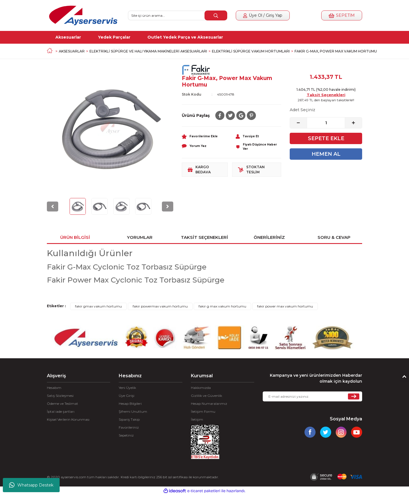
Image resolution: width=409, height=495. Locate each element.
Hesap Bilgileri (130, 403)
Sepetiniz (126, 435)
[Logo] (83, 15)
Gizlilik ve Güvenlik (206, 395)
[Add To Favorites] (204, 136)
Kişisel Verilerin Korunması (68, 419)
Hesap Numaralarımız (209, 403)
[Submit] (353, 396)
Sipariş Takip (129, 419)
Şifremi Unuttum (133, 411)
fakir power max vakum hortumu (285, 306)
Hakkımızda (201, 388)
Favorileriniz (129, 427)
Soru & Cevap (334, 237)
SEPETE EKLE (326, 138)
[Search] (177, 15)
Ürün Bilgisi (75, 237)
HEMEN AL (326, 154)
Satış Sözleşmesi (60, 395)
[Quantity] (326, 122)
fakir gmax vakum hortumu (98, 306)
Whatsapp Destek (31, 485)
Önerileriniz (269, 237)
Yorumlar (140, 237)
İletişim (197, 419)
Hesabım (54, 388)
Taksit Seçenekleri (326, 94)
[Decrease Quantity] (298, 122)
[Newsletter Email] (312, 396)
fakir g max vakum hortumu (222, 306)
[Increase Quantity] (353, 122)
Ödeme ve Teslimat (62, 403)
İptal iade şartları (60, 411)
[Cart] (341, 15)
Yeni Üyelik (127, 388)
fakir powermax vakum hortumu (160, 306)
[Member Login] (263, 15)
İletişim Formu (203, 411)
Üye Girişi (126, 395)
